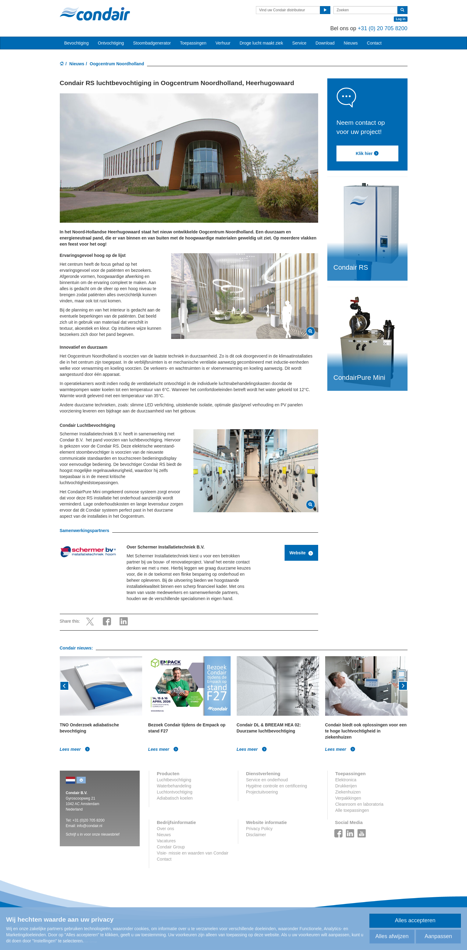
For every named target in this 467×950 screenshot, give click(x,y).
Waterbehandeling (174, 785)
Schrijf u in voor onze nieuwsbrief (93, 834)
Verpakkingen (348, 798)
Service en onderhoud (267, 779)
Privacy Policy (259, 828)
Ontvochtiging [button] (111, 43)
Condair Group (171, 846)
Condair (95, 14)
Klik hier (367, 153)
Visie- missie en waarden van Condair (192, 853)
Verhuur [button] (222, 43)
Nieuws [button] (351, 43)
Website (301, 553)
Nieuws (76, 63)
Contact (374, 43)
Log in (401, 19)
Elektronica (345, 779)
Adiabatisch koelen (175, 798)
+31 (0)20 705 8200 (89, 820)
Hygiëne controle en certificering (276, 785)
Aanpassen (438, 936)
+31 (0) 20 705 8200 (383, 28)
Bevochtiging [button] (76, 43)
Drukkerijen (346, 785)
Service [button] (299, 43)
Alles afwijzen (391, 936)
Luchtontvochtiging (174, 792)
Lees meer (75, 749)
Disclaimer (256, 834)
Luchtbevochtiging (174, 779)
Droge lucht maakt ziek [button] (261, 43)
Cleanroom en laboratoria (359, 804)
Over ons (165, 828)
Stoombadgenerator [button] (152, 43)
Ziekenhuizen (348, 792)
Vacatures (166, 840)
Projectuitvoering (262, 792)
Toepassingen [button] (193, 43)
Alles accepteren (415, 920)
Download (325, 43)
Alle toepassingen (352, 810)
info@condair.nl (89, 826)
